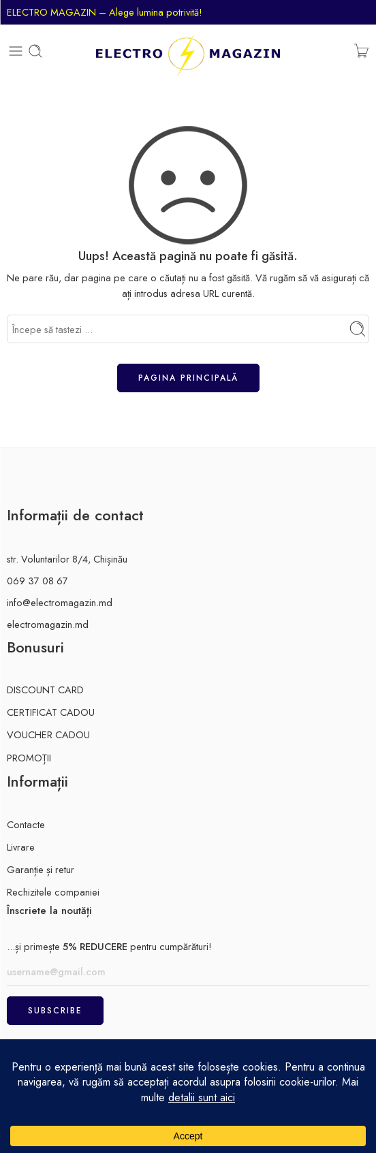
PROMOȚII (29, 758)
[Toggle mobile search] (35, 51)
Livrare (21, 847)
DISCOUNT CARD (45, 689)
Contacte (26, 824)
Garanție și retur (40, 869)
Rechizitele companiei (53, 892)
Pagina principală (188, 378)
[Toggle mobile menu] (16, 51)
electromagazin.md (48, 624)
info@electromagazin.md (59, 602)
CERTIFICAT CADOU (51, 712)
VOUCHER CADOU (48, 734)
